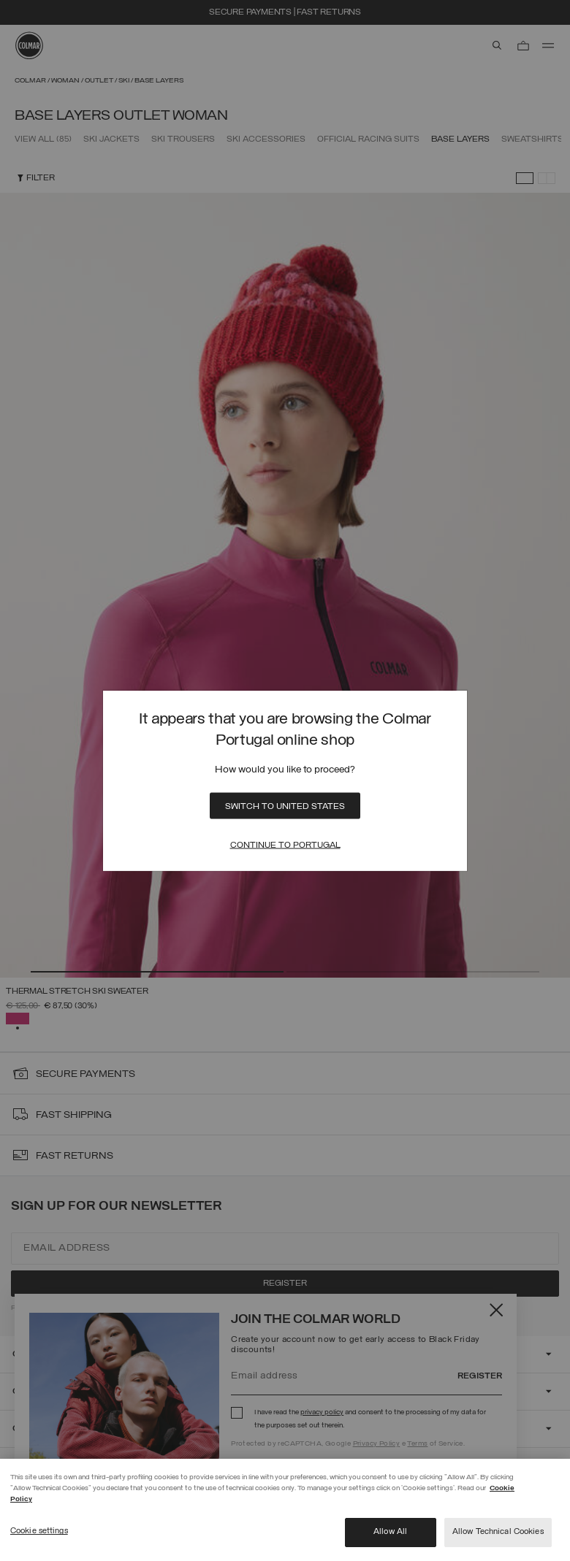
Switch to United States (285, 806)
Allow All (390, 1531)
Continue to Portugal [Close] (285, 844)
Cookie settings (39, 1531)
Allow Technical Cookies (498, 1531)
